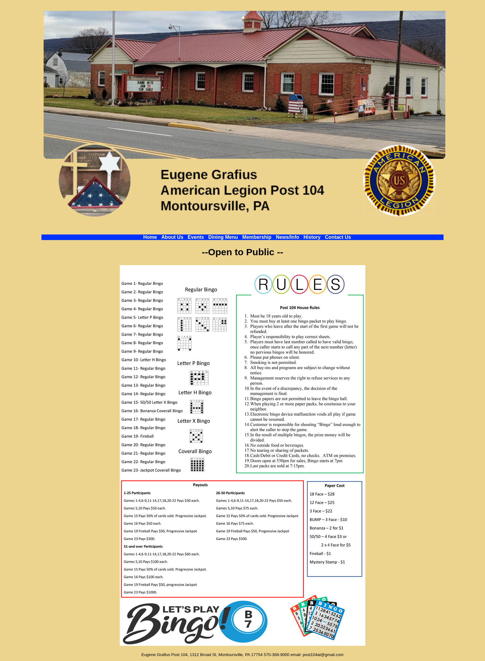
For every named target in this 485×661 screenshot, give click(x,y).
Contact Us (338, 237)
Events (196, 237)
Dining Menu (223, 237)
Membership (256, 237)
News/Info (287, 237)
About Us (172, 237)
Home (150, 237)
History (311, 237)
